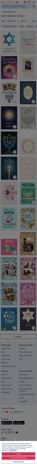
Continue (18, 454)
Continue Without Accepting (18, 458)
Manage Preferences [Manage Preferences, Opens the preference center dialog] (18, 461)
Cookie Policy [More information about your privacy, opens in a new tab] (13, 450)
